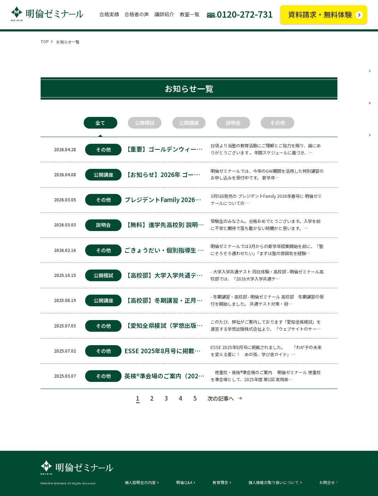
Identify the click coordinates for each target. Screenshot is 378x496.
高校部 (357, 128)
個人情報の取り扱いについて (273, 483)
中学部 (357, 96)
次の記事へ (220, 398)
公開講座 (189, 122)
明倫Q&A (184, 483)
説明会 (233, 122)
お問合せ (327, 483)
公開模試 (145, 122)
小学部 (357, 64)
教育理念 (220, 483)
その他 (277, 122)
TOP (45, 41)
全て (100, 122)
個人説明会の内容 (140, 483)
